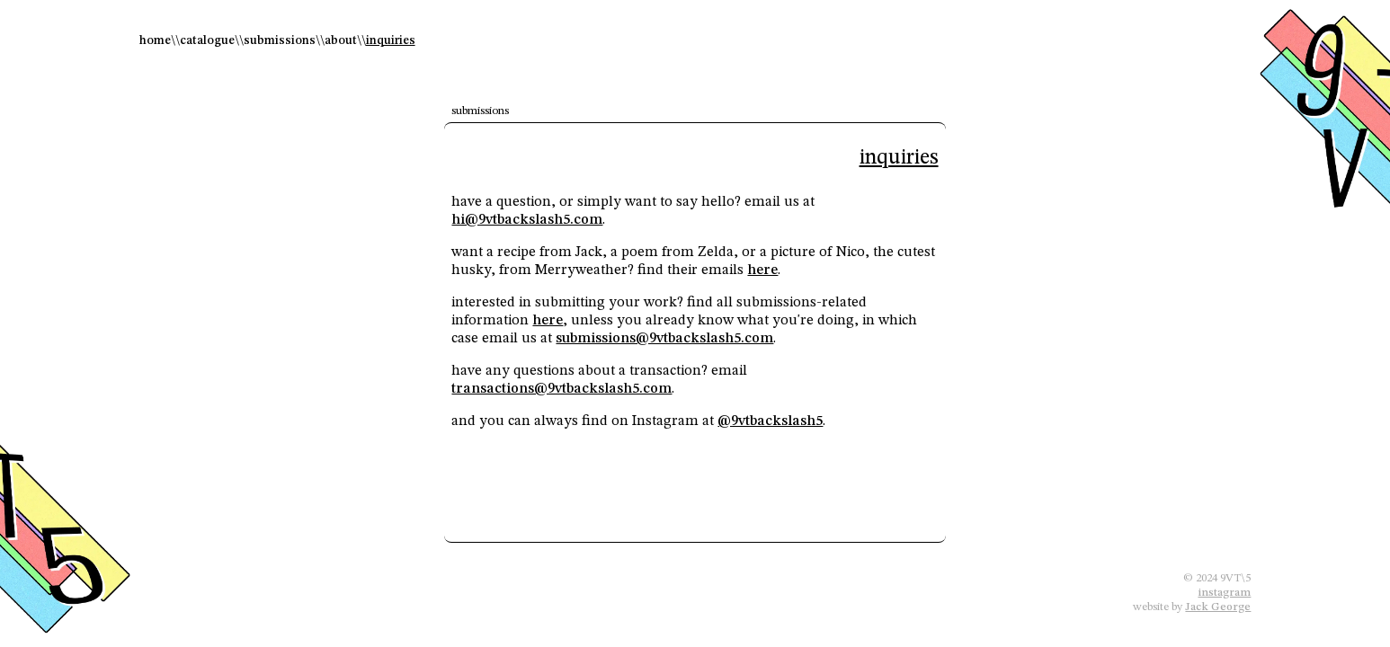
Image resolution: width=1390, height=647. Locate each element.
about (341, 40)
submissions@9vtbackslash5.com (664, 339)
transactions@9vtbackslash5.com (561, 389)
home (155, 40)
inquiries (390, 40)
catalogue (207, 40)
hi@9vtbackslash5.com (526, 220)
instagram (1224, 592)
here (762, 270)
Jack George (1218, 607)
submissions (280, 40)
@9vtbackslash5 (770, 421)
